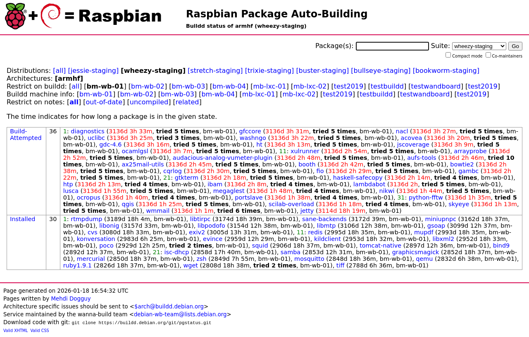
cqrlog (172, 171)
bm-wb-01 (96, 94)
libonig (109, 225)
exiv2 (197, 232)
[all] (59, 71)
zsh (202, 258)
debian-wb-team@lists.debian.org (180, 314)
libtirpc (200, 219)
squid (260, 245)
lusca (71, 191)
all (75, 86)
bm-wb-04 (229, 86)
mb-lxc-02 (309, 86)
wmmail (158, 210)
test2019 (348, 86)
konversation (96, 239)
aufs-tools (421, 157)
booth (307, 164)
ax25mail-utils (143, 164)
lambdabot (369, 184)
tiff (340, 265)
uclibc (96, 138)
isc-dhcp (176, 252)
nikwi (386, 191)
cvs (93, 232)
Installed (22, 219)
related (187, 102)
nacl (402, 131)
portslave (248, 197)
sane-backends (324, 219)
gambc (468, 171)
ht (259, 144)
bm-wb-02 (147, 86)
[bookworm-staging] (446, 71)
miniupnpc (440, 219)
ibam (214, 184)
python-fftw (426, 197)
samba (290, 252)
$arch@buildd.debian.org (169, 306)
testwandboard (436, 86)
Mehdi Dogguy (71, 299)
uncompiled (149, 102)
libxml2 (443, 239)
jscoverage (413, 144)
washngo (253, 138)
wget (190, 265)
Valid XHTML (15, 330)
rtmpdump (86, 219)
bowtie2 (462, 164)
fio (320, 171)
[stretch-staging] (215, 71)
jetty (307, 210)
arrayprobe (470, 151)
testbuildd (387, 86)
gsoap (436, 225)
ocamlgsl (135, 151)
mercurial (91, 258)
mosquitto (309, 258)
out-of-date (104, 102)
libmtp (326, 225)
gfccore (250, 131)
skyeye (458, 204)
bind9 (501, 245)
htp (68, 184)
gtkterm (186, 177)
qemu (424, 258)
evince (212, 239)
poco (106, 245)
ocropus (88, 197)
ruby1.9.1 (77, 265)
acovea (411, 138)
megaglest (229, 191)
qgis (128, 204)
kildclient (327, 239)
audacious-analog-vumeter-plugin (223, 157)
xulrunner (305, 151)
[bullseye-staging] (380, 71)
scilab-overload (291, 204)
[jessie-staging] (93, 71)
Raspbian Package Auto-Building (277, 14)
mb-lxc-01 (269, 86)
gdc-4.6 (110, 144)
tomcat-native (380, 245)
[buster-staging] (322, 71)
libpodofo (211, 225)
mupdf (423, 232)
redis (315, 232)
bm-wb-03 (188, 86)
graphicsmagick (415, 252)
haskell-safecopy (358, 177)
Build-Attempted (26, 134)
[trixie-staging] (269, 71)
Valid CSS (40, 330)
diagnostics (88, 131)
